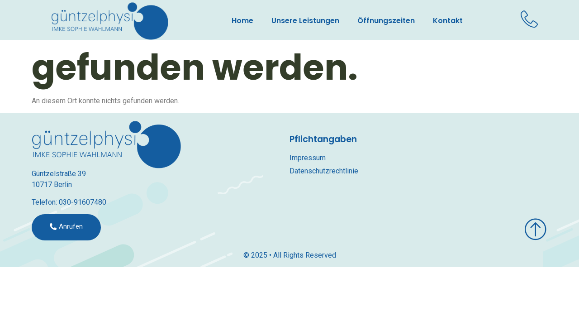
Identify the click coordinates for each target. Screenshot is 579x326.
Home (242, 20)
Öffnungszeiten (386, 20)
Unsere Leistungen (305, 20)
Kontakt (448, 20)
